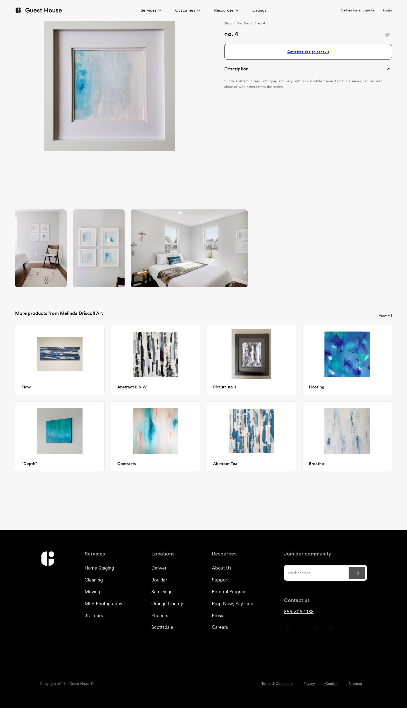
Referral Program (229, 591)
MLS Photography (103, 603)
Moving (92, 591)
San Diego (162, 591)
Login (387, 10)
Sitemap (355, 683)
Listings (259, 10)
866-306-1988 (299, 611)
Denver (158, 568)
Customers (188, 10)
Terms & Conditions (277, 683)
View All (385, 315)
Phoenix (159, 615)
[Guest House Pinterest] (287, 629)
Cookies (331, 683)
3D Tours (94, 615)
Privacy (309, 683)
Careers (220, 627)
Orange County (167, 603)
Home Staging (99, 568)
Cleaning (94, 580)
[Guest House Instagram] (302, 629)
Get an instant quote (358, 10)
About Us (221, 568)
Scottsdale (162, 627)
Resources (227, 10)
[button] (308, 68)
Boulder (159, 580)
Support (220, 580)
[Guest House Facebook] (331, 629)
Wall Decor (244, 23)
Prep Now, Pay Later (233, 603)
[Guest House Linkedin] (317, 629)
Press (217, 615)
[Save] (387, 35)
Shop (228, 23)
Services (152, 10)
